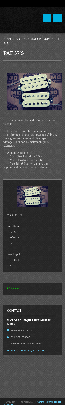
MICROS (21, 39)
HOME (7, 39)
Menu (57, 18)
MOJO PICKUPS (40, 39)
